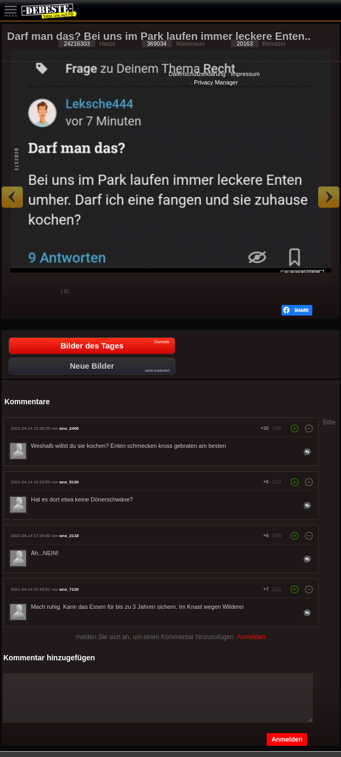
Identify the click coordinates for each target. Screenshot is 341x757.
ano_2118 (69, 535)
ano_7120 (69, 589)
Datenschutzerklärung (197, 74)
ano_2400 (69, 428)
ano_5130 (69, 482)
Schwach (44, 292)
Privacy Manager (216, 82)
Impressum (245, 74)
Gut (18, 292)
